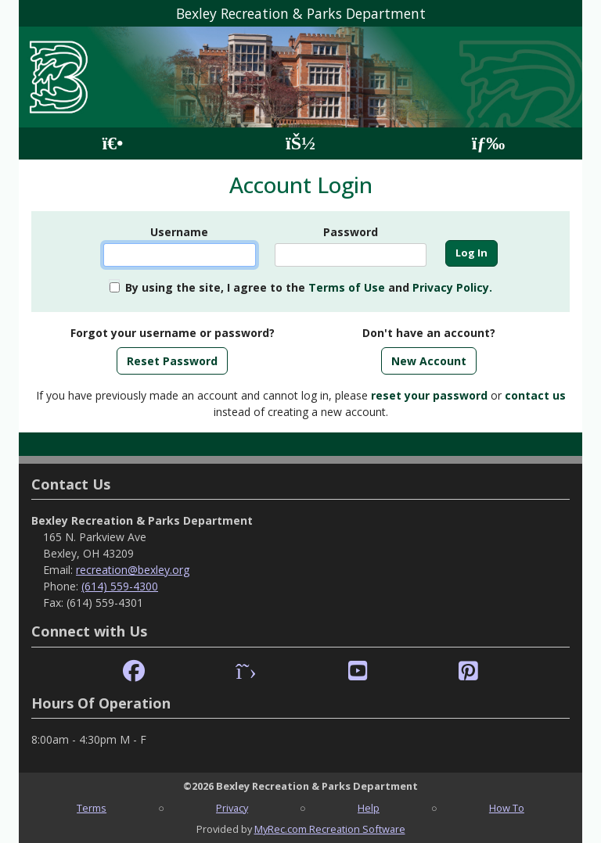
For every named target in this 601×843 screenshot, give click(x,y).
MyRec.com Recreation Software (329, 829)
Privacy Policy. (452, 287)
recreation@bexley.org (132, 569)
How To (506, 808)
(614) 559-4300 (119, 586)
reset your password (429, 395)
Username (179, 231)
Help (369, 808)
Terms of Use (346, 287)
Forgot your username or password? (172, 332)
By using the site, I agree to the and (308, 287)
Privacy (232, 808)
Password (350, 231)
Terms (91, 808)
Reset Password (172, 360)
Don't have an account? (428, 332)
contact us (535, 395)
